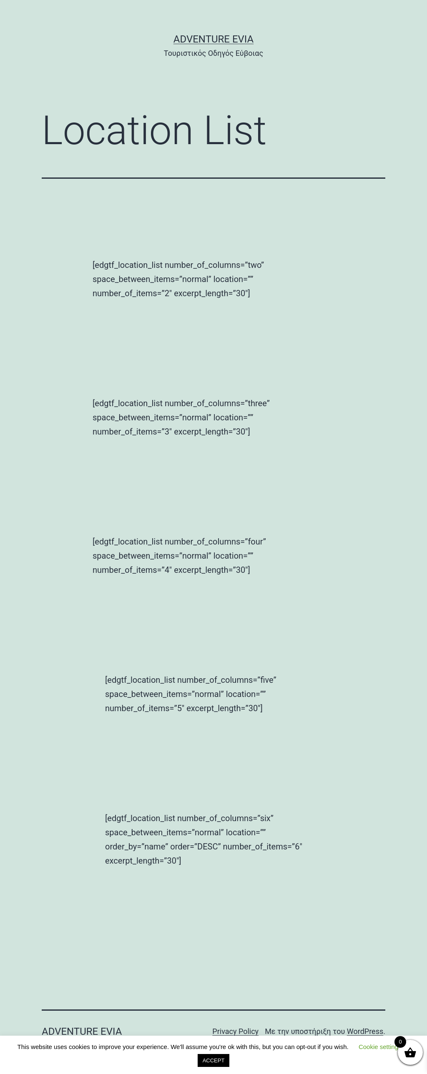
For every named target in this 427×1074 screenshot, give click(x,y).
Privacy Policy (235, 1031)
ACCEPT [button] (214, 1060)
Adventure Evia (213, 39)
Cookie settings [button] (380, 1046)
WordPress (365, 1031)
